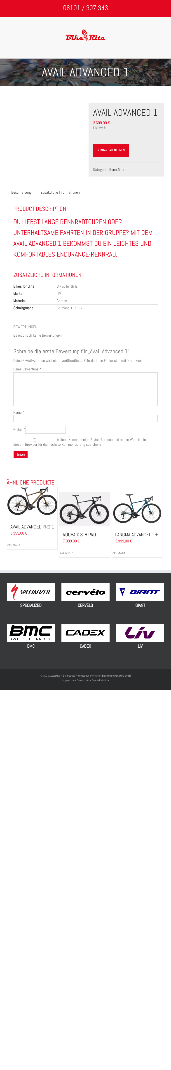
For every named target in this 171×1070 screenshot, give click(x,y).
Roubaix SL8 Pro (79, 534)
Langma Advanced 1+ (136, 534)
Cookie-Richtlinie (100, 680)
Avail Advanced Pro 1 (32, 527)
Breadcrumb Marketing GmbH (116, 675)
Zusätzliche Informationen (60, 192)
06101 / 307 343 (85, 8)
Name (18, 412)
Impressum (68, 680)
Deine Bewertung (27, 369)
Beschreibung (21, 192)
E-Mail (19, 429)
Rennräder (116, 169)
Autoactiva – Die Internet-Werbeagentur (69, 675)
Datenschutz (83, 680)
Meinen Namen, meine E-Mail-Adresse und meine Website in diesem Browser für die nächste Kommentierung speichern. (79, 442)
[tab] (21, 192)
